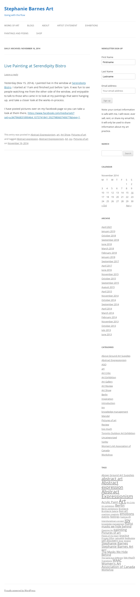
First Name (107, 57)
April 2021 (107, 227)
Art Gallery (107, 381)
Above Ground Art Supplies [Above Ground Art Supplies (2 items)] (118, 475)
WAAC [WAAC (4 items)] (117, 560)
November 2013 (110, 321)
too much (107, 429)
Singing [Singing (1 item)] (127, 541)
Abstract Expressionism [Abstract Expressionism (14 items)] (117, 493)
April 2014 (107, 308)
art (58, 134)
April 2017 (107, 265)
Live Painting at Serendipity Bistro (35, 65)
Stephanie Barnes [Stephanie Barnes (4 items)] (115, 543)
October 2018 (109, 235)
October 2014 (109, 300)
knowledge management (115, 411)
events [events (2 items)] (105, 516)
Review (105, 424)
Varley (105, 441)
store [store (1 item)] (104, 549)
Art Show (65, 134)
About (45, 25)
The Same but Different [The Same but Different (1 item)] (112, 558)
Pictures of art (78, 134)
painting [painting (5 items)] (120, 529)
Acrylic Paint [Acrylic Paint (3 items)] (110, 502)
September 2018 (110, 239)
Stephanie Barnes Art (28, 8)
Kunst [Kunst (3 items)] (129, 524)
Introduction (108, 403)
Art (66, 139)
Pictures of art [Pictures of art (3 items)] (111, 533)
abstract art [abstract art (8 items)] (112, 478)
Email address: (109, 85)
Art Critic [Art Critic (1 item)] (131, 502)
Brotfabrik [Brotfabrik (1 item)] (123, 508)
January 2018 (108, 257)
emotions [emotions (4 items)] (127, 514)
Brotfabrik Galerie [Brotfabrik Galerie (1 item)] (110, 511)
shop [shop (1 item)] (121, 541)
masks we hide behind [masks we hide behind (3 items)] (116, 526)
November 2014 (110, 295)
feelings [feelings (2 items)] (115, 516)
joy (70, 139)
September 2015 (110, 282)
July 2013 (106, 330)
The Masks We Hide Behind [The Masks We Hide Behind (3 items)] (115, 553)
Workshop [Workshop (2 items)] (108, 569)
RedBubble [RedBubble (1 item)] (130, 538)
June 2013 (107, 334)
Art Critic (106, 373)
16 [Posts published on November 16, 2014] (132, 192)
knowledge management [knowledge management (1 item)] (113, 524)
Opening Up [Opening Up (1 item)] (107, 530)
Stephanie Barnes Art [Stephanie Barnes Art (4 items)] (117, 546)
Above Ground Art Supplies (116, 355)
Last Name (107, 71)
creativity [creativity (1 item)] (114, 514)
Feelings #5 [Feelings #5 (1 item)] (125, 517)
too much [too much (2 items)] (129, 557)
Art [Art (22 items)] (122, 501)
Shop (39, 33)
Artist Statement (67, 25)
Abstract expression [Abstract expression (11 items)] (112, 485)
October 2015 (109, 278)
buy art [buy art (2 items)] (123, 511)
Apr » (128, 205)
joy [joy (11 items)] (127, 520)
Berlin (105, 394)
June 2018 (107, 244)
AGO (104, 364)
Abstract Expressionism (43, 134)
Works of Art (11, 25)
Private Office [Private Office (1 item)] (108, 538)
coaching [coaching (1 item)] (106, 514)
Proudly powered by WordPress (19, 590)
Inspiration (107, 398)
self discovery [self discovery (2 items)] (110, 540)
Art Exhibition (109, 377)
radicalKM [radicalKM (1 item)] (119, 538)
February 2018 (109, 252)
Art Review (107, 386)
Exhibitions (91, 25)
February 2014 (109, 317)
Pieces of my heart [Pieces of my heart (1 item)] (110, 536)
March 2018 (108, 248)
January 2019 (108, 231)
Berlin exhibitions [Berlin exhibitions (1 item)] (110, 508)
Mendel (106, 416)
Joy (103, 407)
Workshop (107, 454)
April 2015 (107, 291)
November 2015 (110, 274)
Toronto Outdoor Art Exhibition (118, 433)
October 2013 (109, 325)
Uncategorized (109, 437)
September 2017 (110, 261)
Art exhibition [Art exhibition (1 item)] (108, 506)
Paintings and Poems (16, 33)
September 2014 (110, 304)
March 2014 (108, 313)
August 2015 (108, 287)
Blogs (30, 25)
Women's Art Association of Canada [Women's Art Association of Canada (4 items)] (118, 565)
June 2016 (107, 270)
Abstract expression (27, 139)
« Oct (104, 205)
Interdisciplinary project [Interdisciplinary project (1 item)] (113, 521)
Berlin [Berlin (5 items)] (120, 505)
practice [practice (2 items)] (124, 535)
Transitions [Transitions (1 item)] (107, 561)
